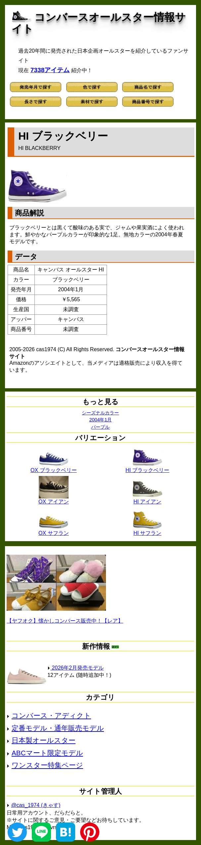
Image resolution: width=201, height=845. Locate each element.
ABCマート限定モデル (47, 753)
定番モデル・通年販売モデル (58, 728)
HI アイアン (147, 499)
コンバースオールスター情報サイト (99, 23)
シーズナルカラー (100, 412)
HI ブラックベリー (147, 467)
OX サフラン (53, 530)
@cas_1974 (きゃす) (36, 805)
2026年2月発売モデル (75, 668)
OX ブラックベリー (53, 467)
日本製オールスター (43, 740)
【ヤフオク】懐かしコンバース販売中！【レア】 (65, 621)
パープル (100, 427)
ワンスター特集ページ (47, 765)
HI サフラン (147, 530)
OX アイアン (53, 499)
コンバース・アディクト (51, 715)
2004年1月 (100, 419)
